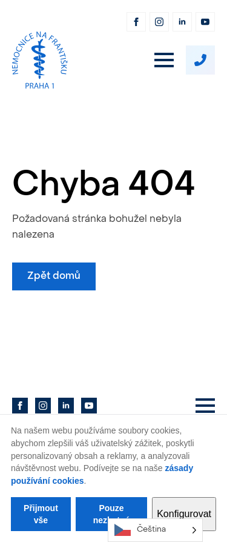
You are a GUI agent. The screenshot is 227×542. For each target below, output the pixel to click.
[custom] (200, 60)
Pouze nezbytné (111, 514)
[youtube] (205, 22)
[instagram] (159, 22)
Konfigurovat (184, 514)
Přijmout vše (41, 514)
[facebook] (136, 22)
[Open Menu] (164, 60)
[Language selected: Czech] (155, 530)
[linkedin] (182, 22)
